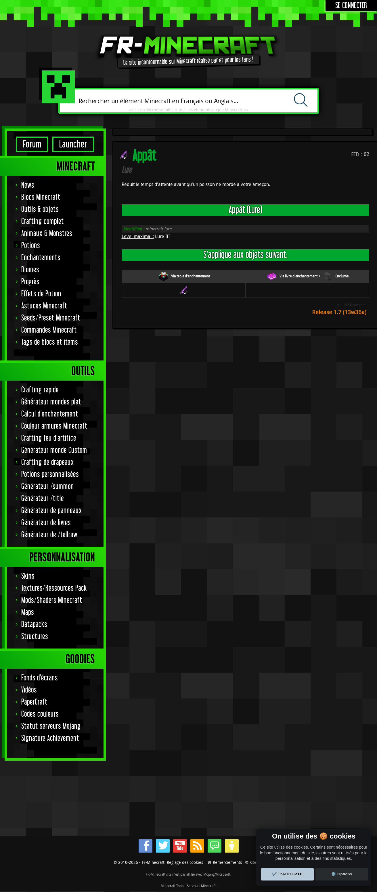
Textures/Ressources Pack (54, 588)
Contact (257, 862)
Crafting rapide (40, 390)
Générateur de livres (46, 523)
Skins (28, 576)
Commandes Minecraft (49, 330)
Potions (30, 245)
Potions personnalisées (50, 474)
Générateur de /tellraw (49, 535)
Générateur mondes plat (51, 402)
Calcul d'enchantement (49, 414)
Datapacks (34, 624)
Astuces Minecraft (44, 306)
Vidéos (29, 690)
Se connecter (351, 5)
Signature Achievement (50, 738)
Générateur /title (42, 498)
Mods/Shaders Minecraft (51, 600)
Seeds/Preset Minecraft (50, 318)
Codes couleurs (40, 714)
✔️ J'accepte (287, 874)
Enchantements (40, 258)
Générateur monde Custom (54, 450)
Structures (34, 636)
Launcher (73, 144)
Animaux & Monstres (46, 233)
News (27, 185)
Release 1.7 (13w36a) (339, 312)
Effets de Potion (41, 294)
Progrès (30, 282)
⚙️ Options (341, 874)
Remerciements (227, 862)
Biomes (30, 270)
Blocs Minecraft (40, 197)
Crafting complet (42, 221)
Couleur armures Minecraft (54, 426)
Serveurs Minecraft (201, 885)
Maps (27, 612)
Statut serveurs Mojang (51, 726)
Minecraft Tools (172, 885)
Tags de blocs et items (49, 342)
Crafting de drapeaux (47, 462)
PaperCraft (34, 702)
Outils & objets (40, 209)
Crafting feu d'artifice (48, 438)
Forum (32, 144)
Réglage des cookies (185, 862)
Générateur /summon (47, 486)
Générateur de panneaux (51, 511)
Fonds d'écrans (39, 678)
